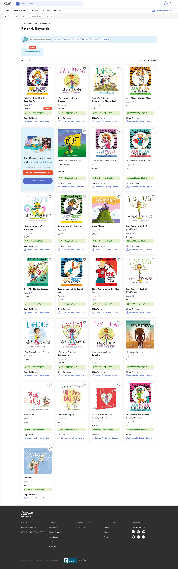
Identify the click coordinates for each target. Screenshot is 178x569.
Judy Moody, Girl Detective (70, 226)
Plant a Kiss (29, 414)
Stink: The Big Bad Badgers (36, 289)
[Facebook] (133, 531)
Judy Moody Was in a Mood (138, 98)
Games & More (55, 532)
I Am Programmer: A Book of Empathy (68, 99)
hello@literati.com (28, 527)
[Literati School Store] (7, 4)
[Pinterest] (138, 537)
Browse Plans (38, 180)
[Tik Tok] (143, 537)
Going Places (98, 226)
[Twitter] (133, 537)
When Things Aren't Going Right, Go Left (69, 162)
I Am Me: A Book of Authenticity (33, 228)
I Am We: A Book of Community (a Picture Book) (104, 99)
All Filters (8, 16)
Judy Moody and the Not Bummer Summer (137, 416)
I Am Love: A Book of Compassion (67, 353)
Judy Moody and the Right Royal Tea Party (35, 99)
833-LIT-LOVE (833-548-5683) (32, 532)
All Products (26, 23)
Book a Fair (80, 527)
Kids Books (53, 527)
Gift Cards (53, 542)
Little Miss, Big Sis (66, 414)
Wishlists (52, 547)
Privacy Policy (55, 561)
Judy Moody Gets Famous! (104, 161)
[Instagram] (138, 531)
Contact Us (108, 527)
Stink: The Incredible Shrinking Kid (105, 290)
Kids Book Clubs (55, 537)
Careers (107, 532)
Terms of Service (42, 561)
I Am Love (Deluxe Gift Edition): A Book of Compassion (102, 417)
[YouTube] (143, 531)
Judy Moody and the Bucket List (70, 290)
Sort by (142, 60)
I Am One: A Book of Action (36, 352)
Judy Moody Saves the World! (139, 161)
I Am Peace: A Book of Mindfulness (136, 228)
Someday (28, 477)
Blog (106, 537)
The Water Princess (134, 352)
